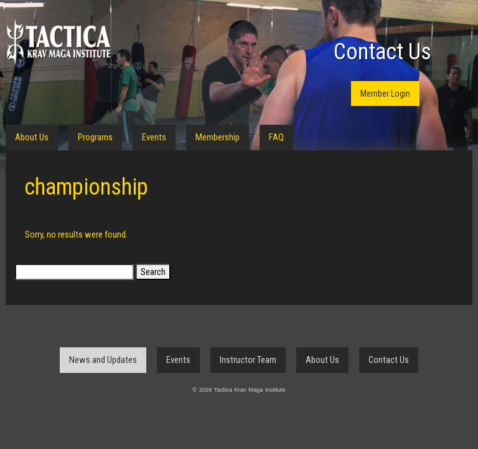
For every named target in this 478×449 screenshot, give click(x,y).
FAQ (276, 137)
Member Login (385, 94)
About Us (32, 137)
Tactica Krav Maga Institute (58, 42)
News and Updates (103, 359)
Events (154, 137)
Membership (217, 137)
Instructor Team (248, 359)
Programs (95, 137)
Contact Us (382, 52)
